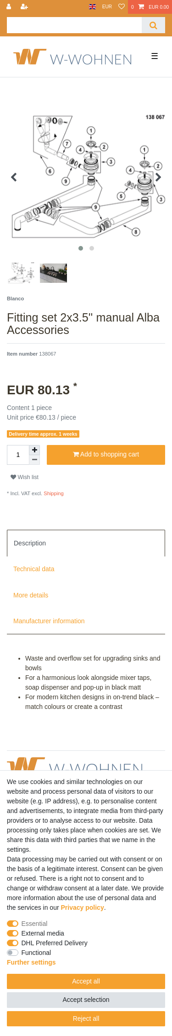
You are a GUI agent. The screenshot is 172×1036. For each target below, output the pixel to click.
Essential (35, 923)
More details (30, 595)
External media (43, 933)
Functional (36, 952)
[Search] (153, 25)
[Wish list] (121, 7)
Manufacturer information (49, 621)
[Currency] (107, 7)
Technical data (34, 569)
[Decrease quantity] (34, 460)
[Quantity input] (18, 455)
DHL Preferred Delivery (55, 943)
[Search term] (74, 25)
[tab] (86, 543)
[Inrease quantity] (34, 450)
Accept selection (86, 999)
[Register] (25, 7)
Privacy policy (82, 907)
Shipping (53, 493)
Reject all (86, 1018)
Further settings (31, 962)
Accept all (86, 981)
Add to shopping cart (106, 455)
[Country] (92, 7)
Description (30, 543)
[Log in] (9, 7)
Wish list (25, 477)
